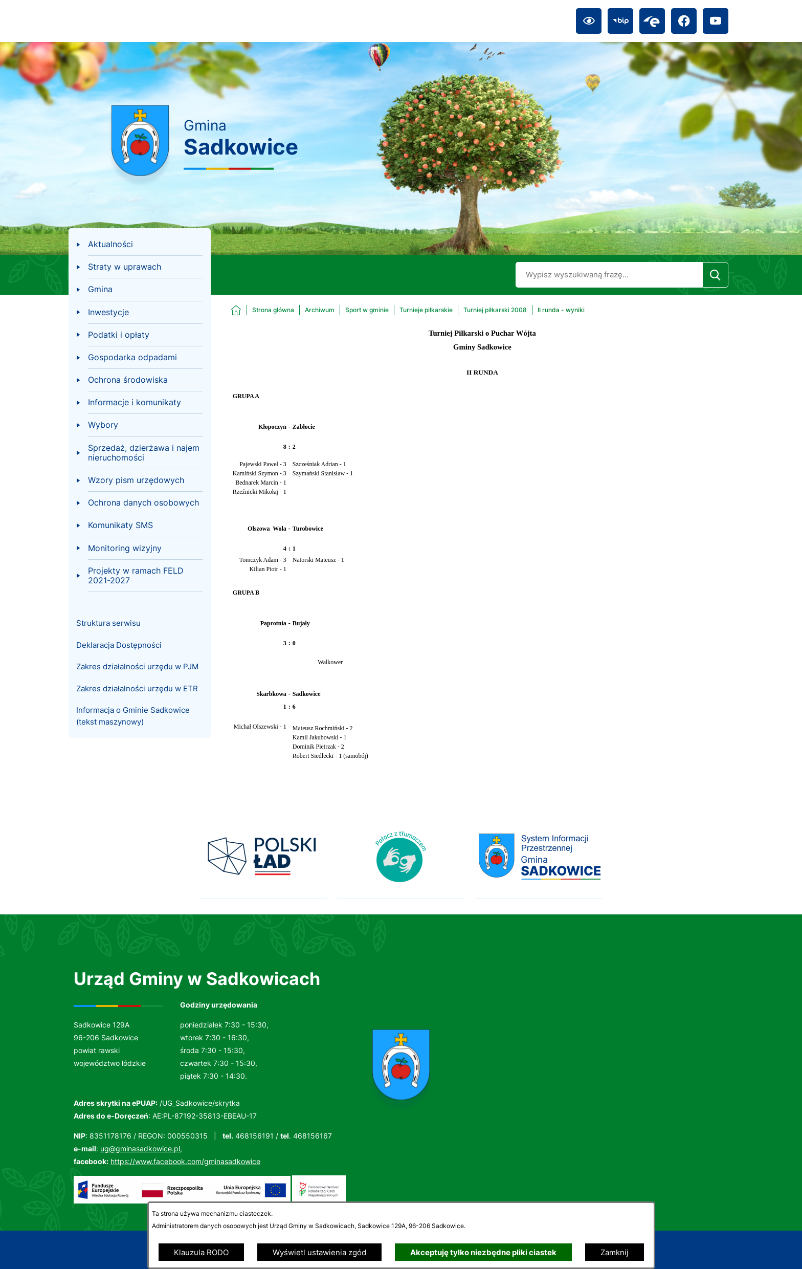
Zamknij (614, 1252)
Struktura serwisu (108, 623)
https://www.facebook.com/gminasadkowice (185, 1161)
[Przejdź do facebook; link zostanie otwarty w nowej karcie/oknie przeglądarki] (684, 21)
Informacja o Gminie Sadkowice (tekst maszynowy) (133, 716)
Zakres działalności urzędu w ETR (137, 688)
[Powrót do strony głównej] (262, 310)
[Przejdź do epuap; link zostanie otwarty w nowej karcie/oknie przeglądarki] (652, 21)
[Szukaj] (715, 275)
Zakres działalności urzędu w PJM (137, 666)
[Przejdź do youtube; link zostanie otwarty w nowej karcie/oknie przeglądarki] (715, 21)
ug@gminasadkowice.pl (140, 1148)
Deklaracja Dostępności (119, 645)
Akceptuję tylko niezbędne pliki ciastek (483, 1252)
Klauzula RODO (201, 1252)
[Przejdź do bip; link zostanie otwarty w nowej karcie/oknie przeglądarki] (620, 21)
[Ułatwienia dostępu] (589, 21)
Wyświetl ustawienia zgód (319, 1252)
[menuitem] (139, 244)
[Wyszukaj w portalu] (609, 275)
